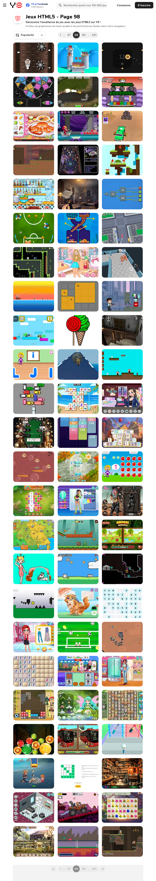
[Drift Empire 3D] (122, 228)
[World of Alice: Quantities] (122, 466)
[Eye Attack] (122, 296)
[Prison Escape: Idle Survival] (122, 262)
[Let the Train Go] (33, 398)
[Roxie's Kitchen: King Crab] (33, 126)
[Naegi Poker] (33, 432)
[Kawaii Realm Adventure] (78, 262)
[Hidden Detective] (78, 194)
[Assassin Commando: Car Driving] (122, 126)
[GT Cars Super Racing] (78, 92)
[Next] (102, 869)
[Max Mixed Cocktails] (33, 194)
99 (83, 35)
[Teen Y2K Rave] (78, 501)
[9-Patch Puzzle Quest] (78, 296)
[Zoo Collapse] (122, 705)
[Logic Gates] (122, 194)
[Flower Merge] (122, 807)
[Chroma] (33, 92)
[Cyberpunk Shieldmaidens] (122, 501)
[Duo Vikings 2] (122, 841)
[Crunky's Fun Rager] (78, 569)
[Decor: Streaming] (122, 398)
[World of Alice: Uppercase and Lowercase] (33, 364)
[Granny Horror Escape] (122, 330)
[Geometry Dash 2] (33, 603)
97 (69, 35)
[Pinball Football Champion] (33, 228)
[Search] (59, 5)
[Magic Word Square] (78, 773)
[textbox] (29, 35)
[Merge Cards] (78, 432)
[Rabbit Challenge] (122, 160)
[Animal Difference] (122, 535)
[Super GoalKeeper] (78, 637)
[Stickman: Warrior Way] (33, 160)
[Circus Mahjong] (122, 432)
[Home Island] (33, 773)
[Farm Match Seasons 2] (33, 501)
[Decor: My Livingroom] (33, 807)
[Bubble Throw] (78, 126)
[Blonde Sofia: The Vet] (78, 603)
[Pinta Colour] (78, 330)
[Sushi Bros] (122, 92)
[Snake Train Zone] (122, 637)
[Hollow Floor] (33, 262)
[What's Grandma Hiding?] (122, 773)
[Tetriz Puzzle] (33, 705)
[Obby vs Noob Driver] (33, 330)
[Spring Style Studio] (33, 637)
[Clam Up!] (33, 466)
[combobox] (29, 35)
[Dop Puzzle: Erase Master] (33, 569)
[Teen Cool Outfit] (122, 671)
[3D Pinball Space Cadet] (78, 160)
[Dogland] (122, 364)
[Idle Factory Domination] (33, 535)
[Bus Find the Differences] (78, 739)
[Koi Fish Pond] (78, 466)
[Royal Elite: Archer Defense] (78, 58)
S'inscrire (144, 5)
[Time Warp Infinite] (122, 569)
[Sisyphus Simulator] (78, 364)
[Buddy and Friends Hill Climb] (78, 807)
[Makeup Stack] (122, 739)
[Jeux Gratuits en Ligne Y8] (16, 5)
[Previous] (53, 869)
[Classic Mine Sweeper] (33, 671)
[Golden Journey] (78, 535)
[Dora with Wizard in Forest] (78, 705)
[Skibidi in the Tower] (33, 58)
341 (94, 35)
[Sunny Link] (78, 398)
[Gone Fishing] (33, 296)
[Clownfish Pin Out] (78, 228)
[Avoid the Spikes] (122, 58)
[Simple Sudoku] (122, 603)
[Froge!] (78, 841)
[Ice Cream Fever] (78, 671)
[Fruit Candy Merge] (33, 739)
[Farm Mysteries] (33, 841)
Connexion (124, 5)
